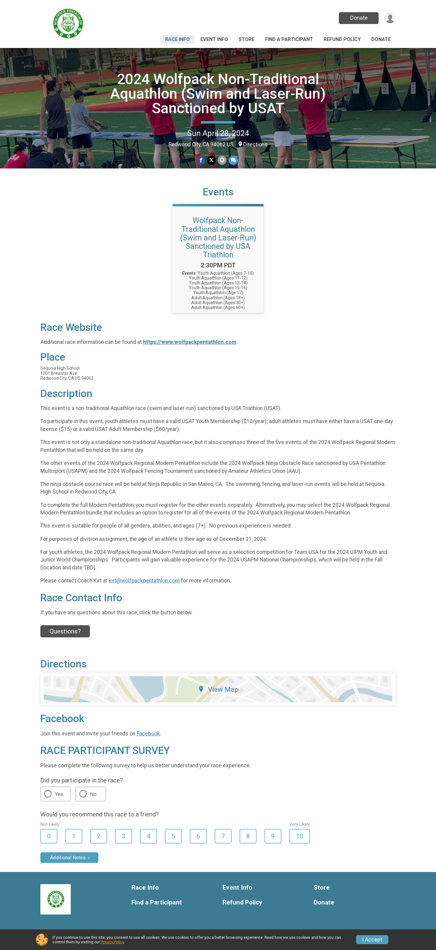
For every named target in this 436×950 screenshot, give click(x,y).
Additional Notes (68, 857)
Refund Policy (342, 39)
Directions (255, 144)
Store (246, 39)
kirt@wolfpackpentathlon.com (144, 581)
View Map (218, 689)
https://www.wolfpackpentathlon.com (189, 342)
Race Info (177, 39)
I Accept (372, 940)
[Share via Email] (222, 160)
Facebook (148, 734)
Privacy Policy (112, 942)
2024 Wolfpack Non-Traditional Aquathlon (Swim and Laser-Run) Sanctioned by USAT (218, 93)
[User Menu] (390, 18)
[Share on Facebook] (200, 160)
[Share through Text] (233, 160)
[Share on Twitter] (211, 160)
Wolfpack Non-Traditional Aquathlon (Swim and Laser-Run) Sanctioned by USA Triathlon (218, 237)
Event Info (214, 39)
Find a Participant (289, 39)
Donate (358, 18)
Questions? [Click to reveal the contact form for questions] (65, 631)
